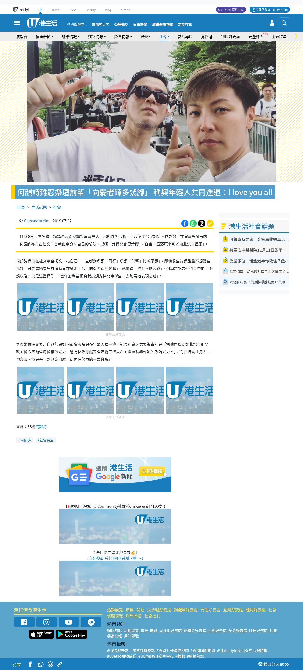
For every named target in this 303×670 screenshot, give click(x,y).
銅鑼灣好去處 (186, 609)
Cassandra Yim (37, 220)
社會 (163, 36)
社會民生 (47, 440)
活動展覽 (115, 609)
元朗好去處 (210, 609)
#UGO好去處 (117, 650)
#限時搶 (260, 650)
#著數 (180, 656)
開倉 (140, 609)
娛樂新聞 (140, 25)
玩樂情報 (69, 36)
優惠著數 (43, 36)
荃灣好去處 (233, 609)
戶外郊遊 (134, 616)
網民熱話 (114, 630)
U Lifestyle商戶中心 (230, 9)
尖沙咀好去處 (159, 609)
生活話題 (39, 207)
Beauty (91, 9)
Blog (108, 9)
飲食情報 (121, 36)
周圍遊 (206, 36)
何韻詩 (41, 426)
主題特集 (279, 36)
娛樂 (144, 36)
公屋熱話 (121, 25)
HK (41, 9)
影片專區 (185, 36)
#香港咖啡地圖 (203, 650)
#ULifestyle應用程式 (234, 650)
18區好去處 (230, 36)
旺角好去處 (256, 609)
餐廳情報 (115, 616)
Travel (56, 9)
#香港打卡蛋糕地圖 (173, 650)
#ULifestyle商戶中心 (156, 656)
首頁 (21, 207)
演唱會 (21, 36)
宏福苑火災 (100, 25)
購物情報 (95, 36)
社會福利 (152, 616)
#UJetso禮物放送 (121, 656)
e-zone (125, 9)
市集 (130, 609)
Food (73, 9)
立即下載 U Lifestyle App (272, 9)
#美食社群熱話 (142, 650)
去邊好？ (255, 36)
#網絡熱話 (195, 656)
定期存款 (185, 25)
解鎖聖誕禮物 (162, 25)
